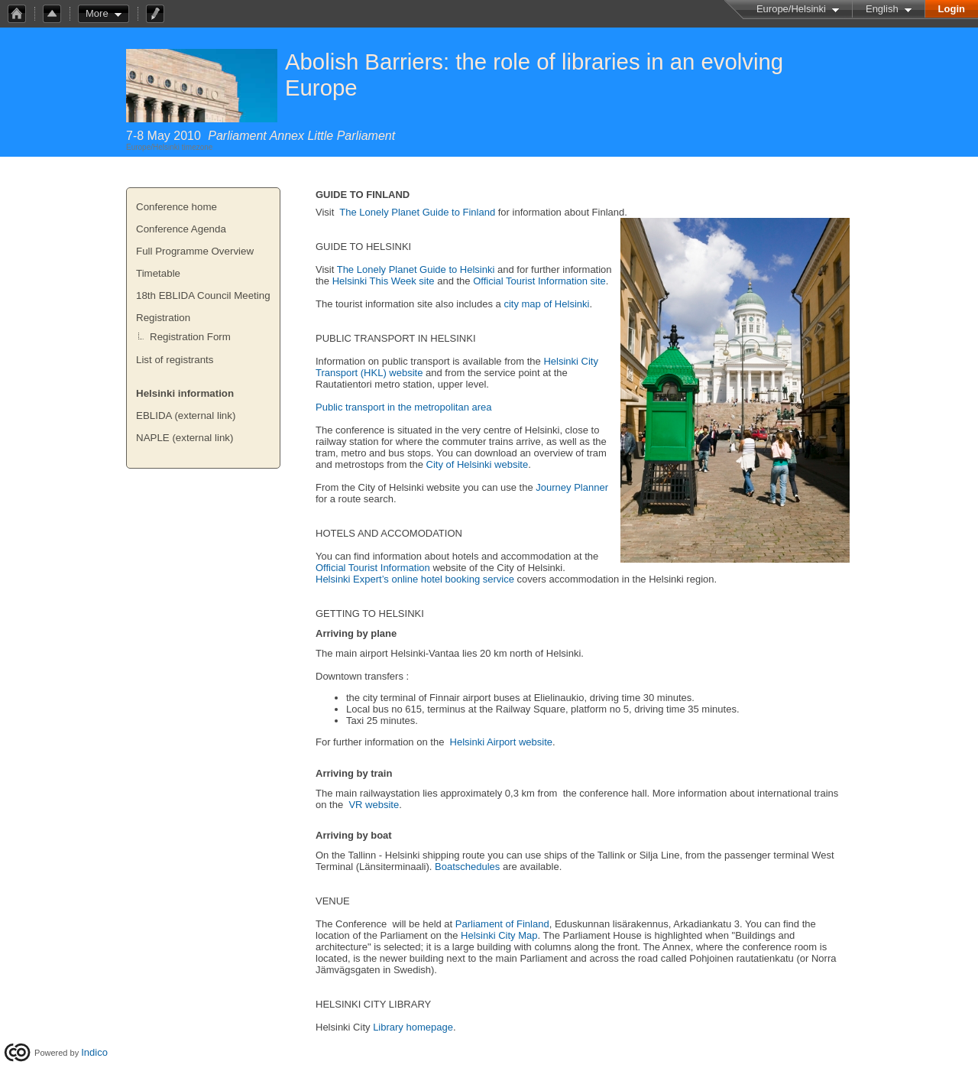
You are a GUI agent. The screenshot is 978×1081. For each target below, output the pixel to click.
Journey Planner (572, 487)
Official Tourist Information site (539, 281)
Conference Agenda (181, 229)
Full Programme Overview (195, 251)
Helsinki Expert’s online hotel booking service (415, 579)
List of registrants (174, 359)
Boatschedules (467, 866)
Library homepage (413, 1027)
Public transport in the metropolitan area (404, 407)
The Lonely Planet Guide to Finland (417, 212)
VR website (373, 804)
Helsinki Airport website (501, 742)
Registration (163, 317)
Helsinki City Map (499, 935)
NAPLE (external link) (184, 437)
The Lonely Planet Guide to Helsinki (416, 269)
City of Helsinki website (477, 464)
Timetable (158, 273)
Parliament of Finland (502, 924)
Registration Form (190, 336)
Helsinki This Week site (383, 281)
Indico (94, 1052)
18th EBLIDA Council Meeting (203, 295)
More (97, 13)
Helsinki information (185, 393)
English (882, 9)
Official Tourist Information (373, 567)
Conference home (176, 207)
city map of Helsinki (546, 304)
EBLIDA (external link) (185, 415)
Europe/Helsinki (791, 9)
